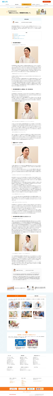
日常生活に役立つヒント (26, 4)
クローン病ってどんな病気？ (10, 357)
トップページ (8, 7)
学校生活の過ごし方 (35, 357)
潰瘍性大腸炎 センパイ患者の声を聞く (24, 364)
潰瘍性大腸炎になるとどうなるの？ (24, 358)
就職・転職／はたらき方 (35, 358)
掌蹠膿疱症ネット (23, 383)
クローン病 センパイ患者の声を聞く (11, 364)
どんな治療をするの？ (9, 359)
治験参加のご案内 (11, 382)
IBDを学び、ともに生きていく (36, 4)
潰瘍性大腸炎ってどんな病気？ (23, 357)
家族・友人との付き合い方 (36, 359)
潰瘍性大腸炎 (16, 4)
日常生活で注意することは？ (10, 360)
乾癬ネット (23, 382)
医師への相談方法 (10, 367)
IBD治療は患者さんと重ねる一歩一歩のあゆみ (19, 35)
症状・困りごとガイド (46, 1)
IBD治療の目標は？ (16, 34)
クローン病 (7, 4)
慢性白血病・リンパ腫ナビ (24, 381)
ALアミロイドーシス (23, 385)
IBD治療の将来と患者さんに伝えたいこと (19, 38)
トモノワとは (46, 4)
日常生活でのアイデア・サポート (36, 364)
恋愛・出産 (34, 360)
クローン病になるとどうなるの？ (10, 358)
